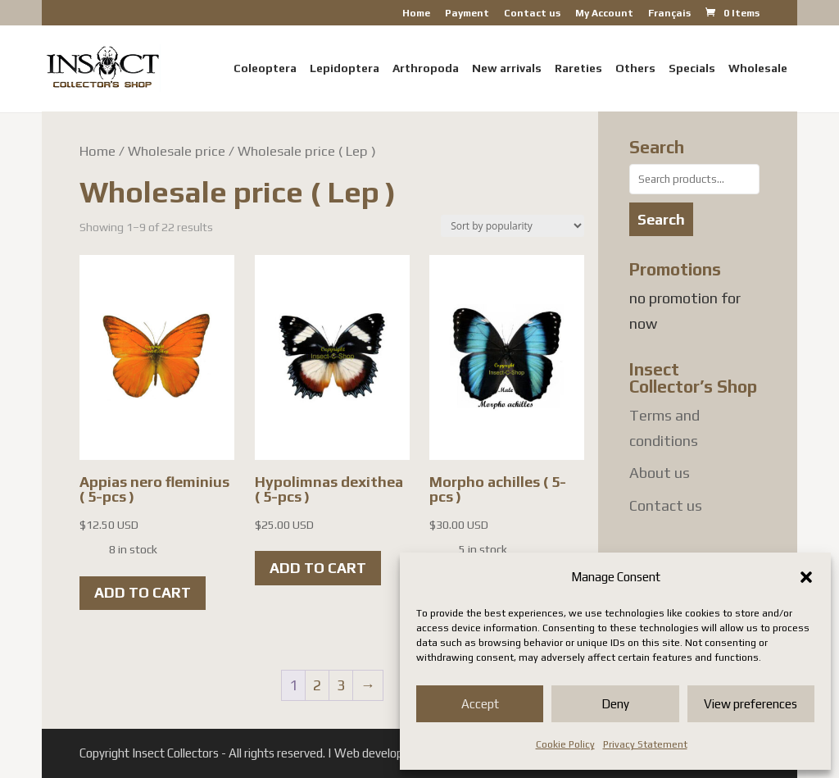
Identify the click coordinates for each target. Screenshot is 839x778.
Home (416, 13)
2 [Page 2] (317, 685)
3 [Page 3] (341, 685)
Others (635, 68)
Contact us (532, 13)
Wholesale (757, 68)
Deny (615, 704)
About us (659, 472)
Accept (480, 704)
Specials (692, 68)
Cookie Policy (565, 744)
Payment (467, 13)
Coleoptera (265, 68)
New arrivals (507, 68)
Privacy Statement (645, 744)
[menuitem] (669, 16)
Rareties (578, 68)
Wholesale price (176, 151)
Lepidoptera (344, 68)
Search (661, 219)
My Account (604, 13)
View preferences (750, 704)
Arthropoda (425, 68)
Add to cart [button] (142, 592)
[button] (806, 577)
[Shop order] (512, 226)
